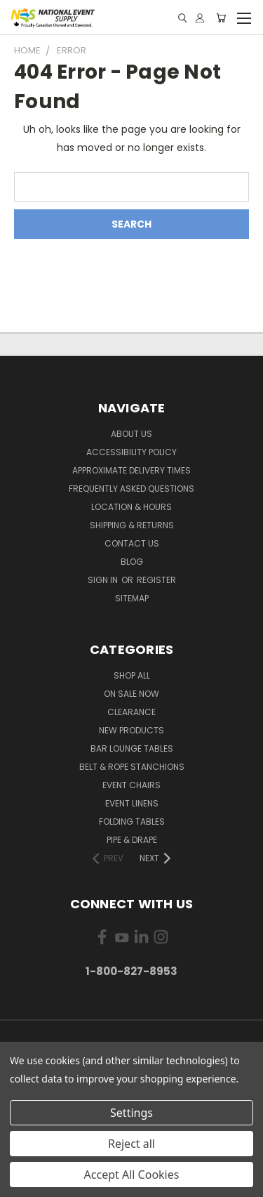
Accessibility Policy (131, 452)
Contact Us (131, 543)
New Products (131, 730)
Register (156, 580)
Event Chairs (131, 785)
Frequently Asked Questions (131, 489)
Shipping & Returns (132, 525)
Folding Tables (132, 822)
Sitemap (132, 598)
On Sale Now (131, 694)
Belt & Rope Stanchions (131, 767)
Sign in (104, 580)
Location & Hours (131, 507)
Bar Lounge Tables (131, 748)
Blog (132, 562)
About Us (131, 434)
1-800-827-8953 (131, 971)
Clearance (131, 712)
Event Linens (132, 803)
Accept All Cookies (132, 1174)
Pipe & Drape (132, 840)
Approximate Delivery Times (131, 470)
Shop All (132, 675)
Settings (131, 1112)
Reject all (131, 1143)
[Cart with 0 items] (221, 18)
